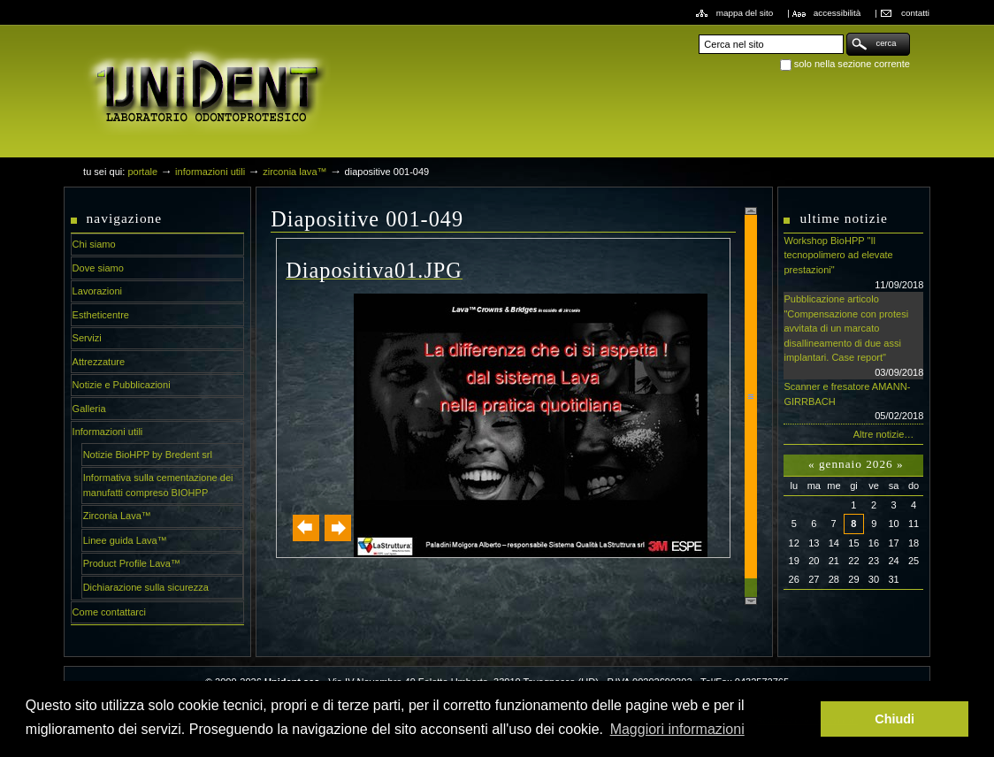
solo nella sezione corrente (852, 63)
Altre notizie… (883, 434)
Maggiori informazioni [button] (677, 729)
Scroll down (751, 601)
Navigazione (125, 218)
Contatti (915, 13)
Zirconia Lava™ (294, 171)
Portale (142, 171)
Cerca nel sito (698, 32)
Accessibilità (837, 13)
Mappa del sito (745, 13)
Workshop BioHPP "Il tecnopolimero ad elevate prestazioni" (853, 263)
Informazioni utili (210, 171)
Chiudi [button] (894, 719)
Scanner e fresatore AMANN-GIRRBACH (853, 402)
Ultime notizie (843, 218)
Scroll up (751, 211)
